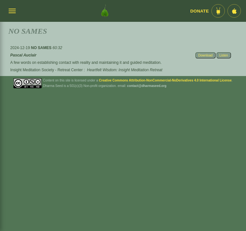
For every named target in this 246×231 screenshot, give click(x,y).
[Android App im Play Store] (218, 11)
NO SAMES (42, 48)
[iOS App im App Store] (234, 11)
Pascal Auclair (23, 55)
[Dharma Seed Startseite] (104, 11)
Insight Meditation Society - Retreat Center (46, 70)
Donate (199, 11)
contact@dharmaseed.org (147, 86)
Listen (223, 55)
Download (205, 55)
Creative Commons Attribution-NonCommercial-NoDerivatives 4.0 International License (165, 80)
